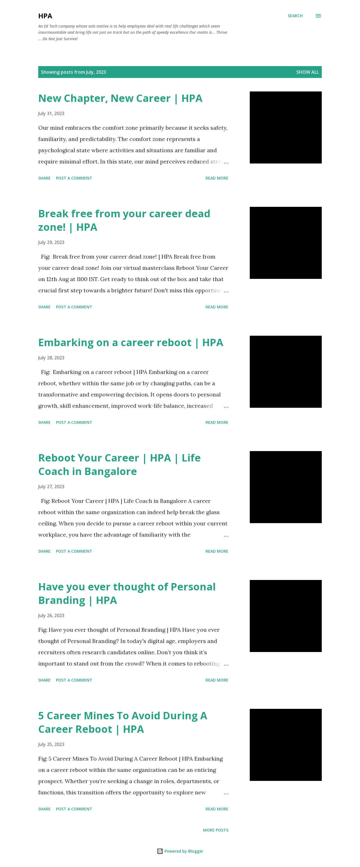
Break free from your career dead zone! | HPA (124, 220)
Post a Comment (74, 178)
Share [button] (44, 178)
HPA (45, 15)
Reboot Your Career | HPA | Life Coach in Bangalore (119, 464)
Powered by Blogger (180, 851)
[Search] (295, 15)
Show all (307, 72)
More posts (215, 830)
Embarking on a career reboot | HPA (130, 342)
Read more (217, 178)
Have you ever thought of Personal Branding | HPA (127, 593)
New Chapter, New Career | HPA (120, 98)
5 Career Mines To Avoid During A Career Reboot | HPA (122, 722)
